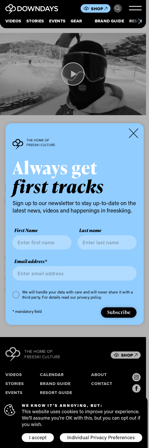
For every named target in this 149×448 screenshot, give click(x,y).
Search (117, 8)
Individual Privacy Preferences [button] (101, 437)
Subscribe (119, 312)
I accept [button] (38, 437)
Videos (13, 21)
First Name (26, 230)
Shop (99, 9)
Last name (90, 230)
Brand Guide (109, 21)
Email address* (30, 261)
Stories (35, 21)
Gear (76, 21)
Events (57, 21)
